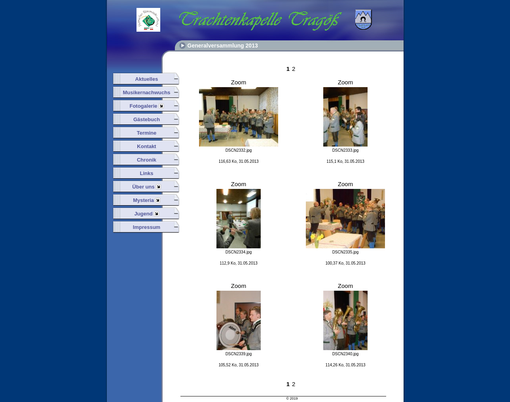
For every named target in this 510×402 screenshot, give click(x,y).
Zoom (238, 82)
